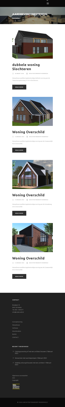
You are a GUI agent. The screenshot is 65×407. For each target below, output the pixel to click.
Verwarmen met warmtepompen (25, 358)
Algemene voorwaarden (20, 375)
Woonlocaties (16, 331)
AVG (13, 378)
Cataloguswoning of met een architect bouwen (30, 351)
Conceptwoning (17, 322)
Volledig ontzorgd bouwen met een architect (29, 363)
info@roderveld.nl (18, 312)
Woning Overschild (28, 132)
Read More (19, 87)
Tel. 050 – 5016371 (18, 309)
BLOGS (14, 334)
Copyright (15, 380)
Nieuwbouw (16, 325)
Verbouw (15, 328)
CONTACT (15, 337)
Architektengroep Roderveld (38, 73)
